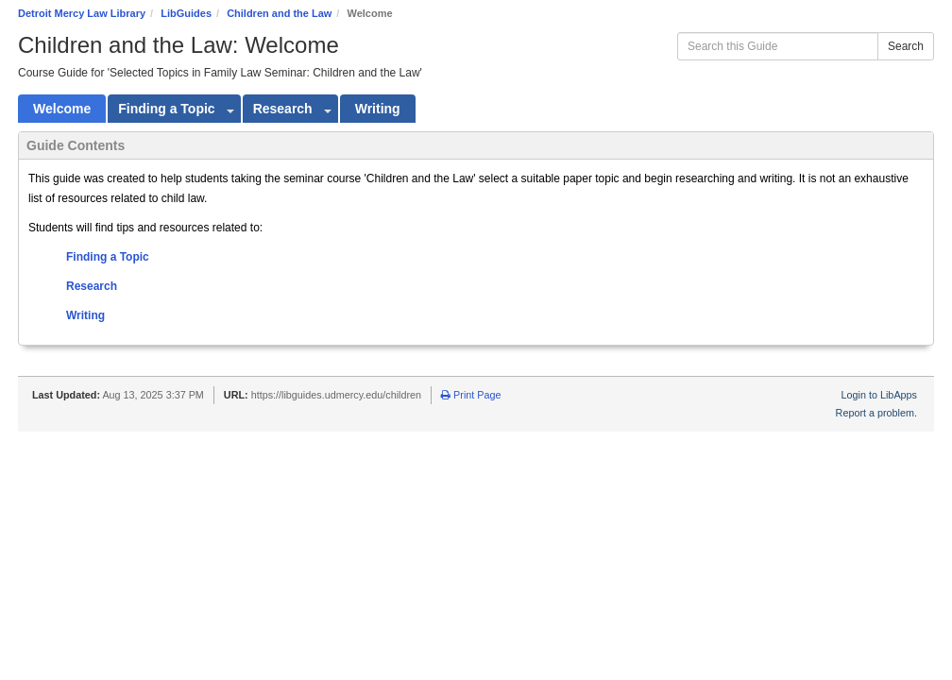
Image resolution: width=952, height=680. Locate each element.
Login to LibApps (879, 394)
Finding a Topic (107, 257)
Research (91, 286)
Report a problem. (876, 412)
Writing (85, 315)
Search (906, 46)
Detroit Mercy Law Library (81, 13)
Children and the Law (279, 13)
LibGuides (186, 13)
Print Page (471, 394)
